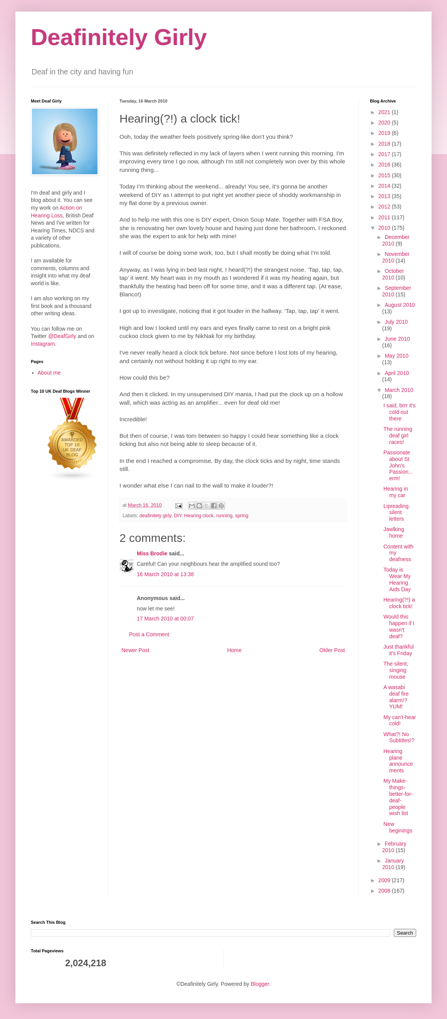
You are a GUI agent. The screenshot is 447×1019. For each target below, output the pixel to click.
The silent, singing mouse (395, 670)
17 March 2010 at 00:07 (165, 618)
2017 (385, 154)
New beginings (397, 827)
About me (49, 373)
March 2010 (399, 390)
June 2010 (397, 339)
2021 (385, 112)
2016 (385, 164)
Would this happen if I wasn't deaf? (398, 626)
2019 (385, 133)
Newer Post (135, 650)
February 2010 (394, 847)
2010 (385, 228)
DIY (177, 515)
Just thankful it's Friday (398, 650)
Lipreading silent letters (395, 512)
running (224, 515)
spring (241, 515)
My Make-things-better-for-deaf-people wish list (398, 797)
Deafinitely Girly (119, 37)
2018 (385, 144)
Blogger (260, 984)
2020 (385, 122)
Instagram (43, 344)
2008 (385, 891)
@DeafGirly (62, 336)
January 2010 (393, 864)
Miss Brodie (152, 553)
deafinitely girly (155, 515)
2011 (385, 217)
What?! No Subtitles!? (398, 737)
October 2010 (393, 274)
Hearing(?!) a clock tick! (399, 603)
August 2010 (400, 305)
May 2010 (396, 356)
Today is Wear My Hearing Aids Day (397, 579)
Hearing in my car (395, 492)
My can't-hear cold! (399, 720)
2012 (385, 206)
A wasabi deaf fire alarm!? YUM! (396, 697)
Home (234, 650)
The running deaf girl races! (397, 435)
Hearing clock (198, 515)
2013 (385, 196)
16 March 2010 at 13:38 (165, 574)
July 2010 (396, 322)
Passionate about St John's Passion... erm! (398, 465)
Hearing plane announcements (398, 760)
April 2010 (397, 373)
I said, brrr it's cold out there (399, 412)
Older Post (332, 650)
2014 (385, 186)
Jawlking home (393, 532)
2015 (385, 175)
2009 (385, 880)
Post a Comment (149, 634)
